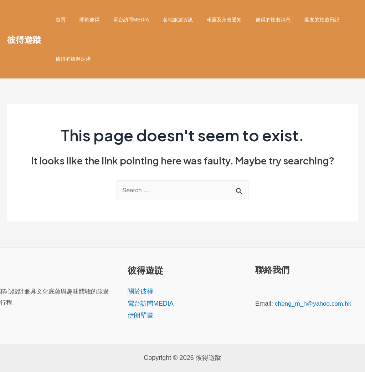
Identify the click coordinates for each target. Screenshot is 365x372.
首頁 (58, 19)
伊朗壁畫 (140, 315)
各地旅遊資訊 (164, 19)
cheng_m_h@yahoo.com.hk (315, 303)
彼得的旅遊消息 (251, 19)
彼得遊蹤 (24, 39)
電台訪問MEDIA (121, 19)
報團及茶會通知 (206, 19)
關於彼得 (83, 19)
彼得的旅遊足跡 (70, 59)
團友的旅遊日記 (296, 19)
